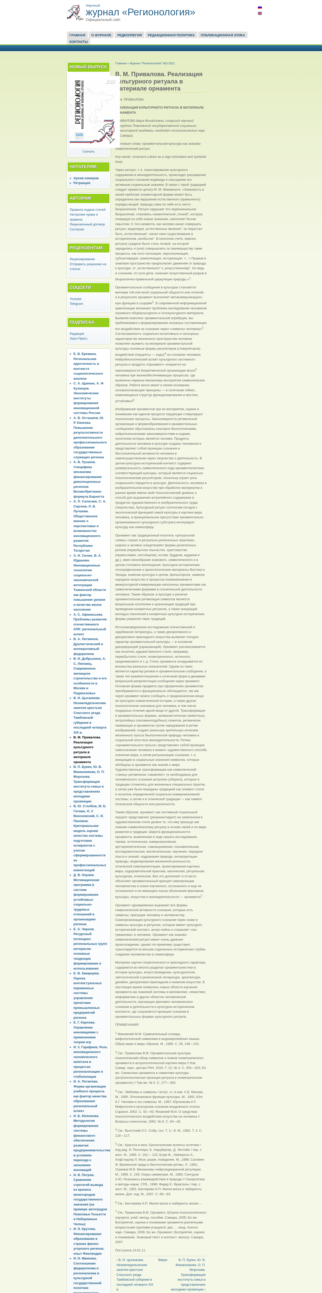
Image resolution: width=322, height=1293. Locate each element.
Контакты (78, 42)
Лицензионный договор (87, 224)
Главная (77, 35)
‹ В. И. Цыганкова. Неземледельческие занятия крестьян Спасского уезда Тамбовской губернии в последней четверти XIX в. (134, 1274)
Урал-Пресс (79, 338)
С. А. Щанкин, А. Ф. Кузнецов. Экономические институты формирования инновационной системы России (88, 398)
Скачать (89, 151)
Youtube (76, 299)
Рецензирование (82, 259)
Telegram (76, 304)
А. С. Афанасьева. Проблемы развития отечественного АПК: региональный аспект (90, 624)
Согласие (77, 229)
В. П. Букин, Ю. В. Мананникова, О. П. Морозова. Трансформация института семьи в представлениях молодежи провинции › (188, 1274)
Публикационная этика (223, 35)
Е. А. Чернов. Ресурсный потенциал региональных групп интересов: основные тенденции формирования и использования (90, 948)
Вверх (160, 1260)
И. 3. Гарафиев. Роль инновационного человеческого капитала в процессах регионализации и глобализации (90, 1061)
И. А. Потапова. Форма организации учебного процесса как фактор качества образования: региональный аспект (89, 1096)
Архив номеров (86, 178)
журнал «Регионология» (140, 12)
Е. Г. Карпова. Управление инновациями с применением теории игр (85, 1032)
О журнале (101, 35)
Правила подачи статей (87, 210)
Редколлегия (129, 35)
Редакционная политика (171, 35)
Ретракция (81, 183)
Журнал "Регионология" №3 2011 (152, 63)
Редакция (77, 334)
